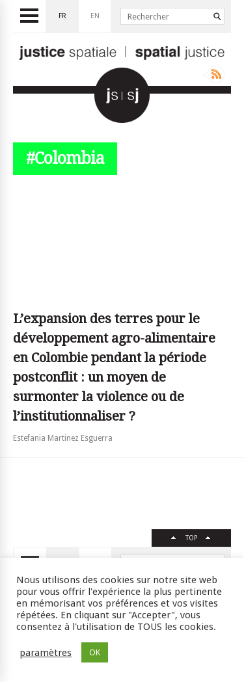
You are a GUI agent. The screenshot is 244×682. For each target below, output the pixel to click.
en (95, 16)
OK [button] (94, 652)
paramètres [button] (46, 653)
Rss (213, 74)
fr (62, 16)
